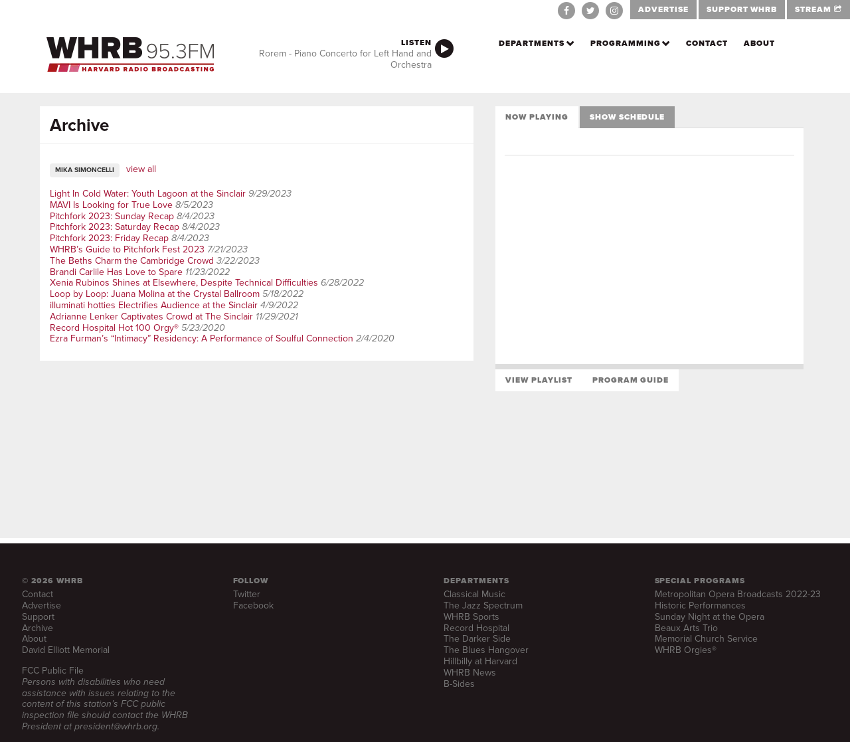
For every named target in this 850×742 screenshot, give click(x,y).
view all (141, 169)
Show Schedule (627, 117)
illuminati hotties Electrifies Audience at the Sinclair (154, 305)
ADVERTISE (663, 9)
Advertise (41, 605)
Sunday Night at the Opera (709, 617)
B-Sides (459, 684)
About (759, 43)
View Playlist (538, 380)
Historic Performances (700, 605)
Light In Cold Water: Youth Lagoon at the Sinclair (148, 194)
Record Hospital (476, 628)
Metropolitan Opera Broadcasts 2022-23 (738, 594)
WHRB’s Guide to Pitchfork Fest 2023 (127, 249)
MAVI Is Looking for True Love (111, 205)
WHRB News (470, 673)
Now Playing (536, 117)
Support (38, 617)
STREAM (818, 9)
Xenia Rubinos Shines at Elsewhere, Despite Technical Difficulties (184, 283)
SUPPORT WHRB (742, 9)
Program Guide (630, 380)
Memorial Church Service (706, 639)
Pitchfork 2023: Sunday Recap (112, 216)
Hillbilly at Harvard (480, 661)
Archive (37, 628)
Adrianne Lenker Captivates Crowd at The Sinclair (151, 317)
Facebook (253, 605)
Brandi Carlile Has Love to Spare (116, 272)
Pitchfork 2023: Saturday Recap (114, 227)
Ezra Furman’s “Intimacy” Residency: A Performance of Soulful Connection (201, 338)
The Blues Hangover (486, 650)
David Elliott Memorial (66, 650)
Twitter (246, 594)
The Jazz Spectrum (483, 605)
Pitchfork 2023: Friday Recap (109, 238)
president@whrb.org (115, 726)
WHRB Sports (471, 617)
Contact (707, 43)
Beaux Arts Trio (686, 628)
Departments (531, 43)
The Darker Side (477, 639)
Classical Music (474, 594)
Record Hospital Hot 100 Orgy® (114, 328)
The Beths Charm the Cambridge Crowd (132, 261)
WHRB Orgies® (686, 650)
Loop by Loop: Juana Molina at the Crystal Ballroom (155, 294)
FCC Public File (53, 671)
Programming (625, 43)
